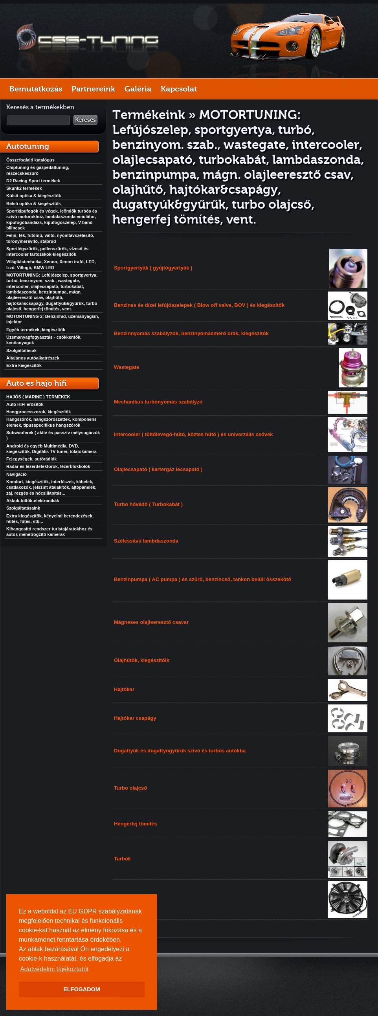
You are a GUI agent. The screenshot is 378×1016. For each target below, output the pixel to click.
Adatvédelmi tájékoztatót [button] (54, 969)
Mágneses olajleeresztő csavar (151, 622)
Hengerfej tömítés (135, 824)
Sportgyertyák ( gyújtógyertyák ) (153, 268)
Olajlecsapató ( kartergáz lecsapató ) (158, 469)
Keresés (85, 119)
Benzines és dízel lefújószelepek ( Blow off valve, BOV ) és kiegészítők (199, 305)
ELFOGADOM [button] (81, 989)
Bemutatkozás (35, 89)
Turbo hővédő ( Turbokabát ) (148, 504)
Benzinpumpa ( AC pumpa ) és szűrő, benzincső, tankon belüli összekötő (202, 579)
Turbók (122, 859)
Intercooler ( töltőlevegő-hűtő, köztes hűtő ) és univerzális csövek (193, 434)
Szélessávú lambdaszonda (146, 541)
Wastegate (126, 367)
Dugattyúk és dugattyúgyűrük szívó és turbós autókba (180, 751)
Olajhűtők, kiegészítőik (141, 660)
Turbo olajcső (130, 788)
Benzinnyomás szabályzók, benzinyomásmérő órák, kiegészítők (191, 333)
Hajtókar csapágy (135, 718)
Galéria (138, 89)
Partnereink (93, 89)
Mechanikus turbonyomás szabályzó (158, 402)
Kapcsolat (179, 89)
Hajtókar (124, 689)
